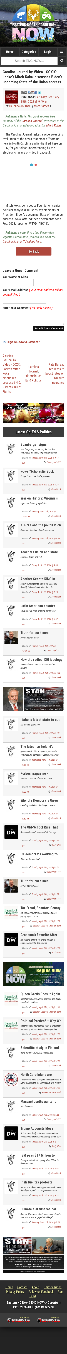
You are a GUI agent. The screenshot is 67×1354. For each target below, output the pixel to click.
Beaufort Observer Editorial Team (47, 928)
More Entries (41, 106)
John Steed (56, 491)
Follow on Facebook (41, 1294)
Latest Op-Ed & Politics (34, 434)
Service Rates (53, 1289)
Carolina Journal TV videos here (22, 241)
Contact (22, 1289)
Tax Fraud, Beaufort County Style (41, 912)
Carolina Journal (19, 106)
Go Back (33, 251)
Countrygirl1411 (54, 464)
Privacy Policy (15, 1294)
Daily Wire (56, 847)
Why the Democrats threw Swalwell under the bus (39, 804)
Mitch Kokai (53, 125)
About (35, 1289)
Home (10, 52)
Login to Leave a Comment (23, 344)
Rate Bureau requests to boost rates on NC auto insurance (54, 376)
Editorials (30, 378)
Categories (28, 52)
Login (47, 52)
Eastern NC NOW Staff (51, 1094)
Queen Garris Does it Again (40, 996)
